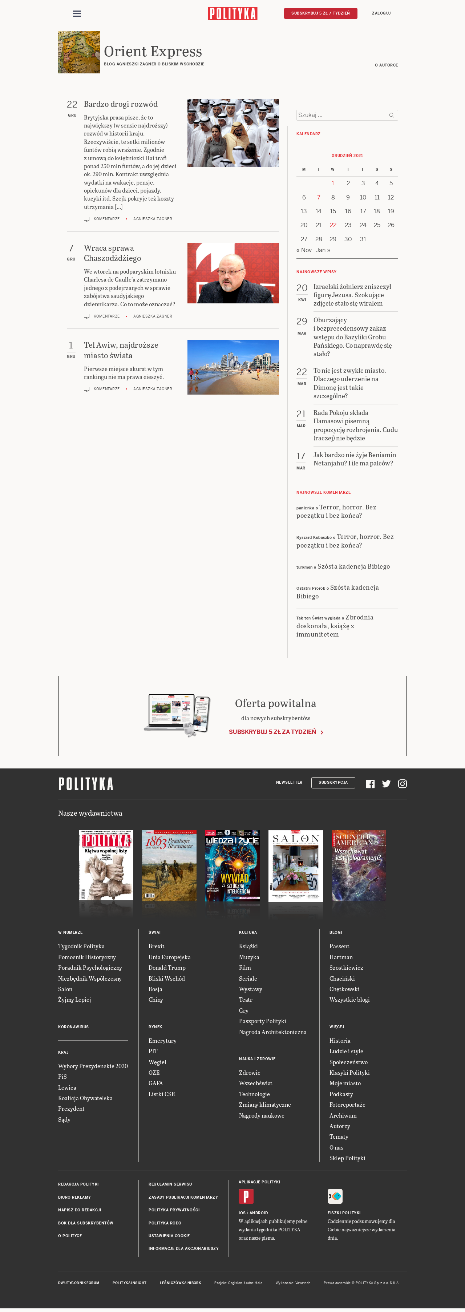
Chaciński (342, 979)
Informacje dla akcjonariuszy (184, 1250)
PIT (153, 1052)
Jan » (323, 251)
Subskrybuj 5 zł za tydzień (272, 733)
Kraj (63, 1053)
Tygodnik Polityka (81, 947)
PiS (62, 1077)
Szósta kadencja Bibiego (354, 567)
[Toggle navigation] (77, 14)
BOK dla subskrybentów (86, 1224)
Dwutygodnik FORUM (79, 1284)
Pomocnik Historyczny (87, 958)
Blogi (335, 934)
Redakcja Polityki (78, 1185)
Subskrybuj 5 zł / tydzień (320, 13)
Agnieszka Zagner (152, 220)
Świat (155, 934)
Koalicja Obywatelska (85, 1099)
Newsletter (289, 783)
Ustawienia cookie (169, 1237)
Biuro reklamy (74, 1198)
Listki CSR (162, 1095)
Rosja (155, 990)
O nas (336, 1148)
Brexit (157, 947)
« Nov (304, 251)
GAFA (156, 1084)
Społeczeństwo (348, 1063)
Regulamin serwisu (170, 1185)
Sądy (64, 1120)
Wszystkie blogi (349, 1001)
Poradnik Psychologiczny (90, 968)
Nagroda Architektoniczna (273, 1033)
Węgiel (157, 1063)
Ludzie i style (346, 1052)
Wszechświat (255, 1084)
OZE (154, 1073)
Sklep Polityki (347, 1159)
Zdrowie (249, 1073)
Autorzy (339, 1127)
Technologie (254, 1095)
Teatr (245, 1001)
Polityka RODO (165, 1224)
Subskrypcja (333, 783)
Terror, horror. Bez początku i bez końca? (336, 512)
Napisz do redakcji (79, 1211)
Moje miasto (345, 1084)
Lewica (67, 1088)
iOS (242, 1214)
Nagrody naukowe (261, 1116)
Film (245, 968)
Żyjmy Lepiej (74, 1001)
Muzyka (249, 958)
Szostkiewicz (346, 968)
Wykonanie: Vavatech (293, 1284)
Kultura (248, 934)
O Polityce (70, 1237)
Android (259, 1214)
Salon (65, 990)
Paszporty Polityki (262, 1022)
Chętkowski (344, 990)
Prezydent (71, 1110)
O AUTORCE (387, 66)
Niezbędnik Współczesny (90, 979)
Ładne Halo (253, 1284)
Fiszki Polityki (344, 1214)
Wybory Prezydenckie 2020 (93, 1067)
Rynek (155, 1028)
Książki (248, 947)
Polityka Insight (129, 1284)
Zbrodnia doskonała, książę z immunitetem (334, 626)
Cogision (235, 1284)
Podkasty (341, 1095)
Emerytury (163, 1041)
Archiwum (343, 1116)
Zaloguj (381, 13)
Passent (339, 947)
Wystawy (250, 990)
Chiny (156, 1001)
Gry (243, 1011)
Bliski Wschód (167, 979)
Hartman (341, 958)
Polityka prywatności (174, 1211)
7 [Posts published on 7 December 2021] (318, 198)
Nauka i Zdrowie (257, 1060)
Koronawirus (73, 1028)
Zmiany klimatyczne (265, 1105)
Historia (340, 1041)
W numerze (70, 934)
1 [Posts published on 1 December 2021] (333, 184)
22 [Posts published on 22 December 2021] (333, 226)
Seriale (248, 979)
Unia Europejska (170, 958)
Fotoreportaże (347, 1105)
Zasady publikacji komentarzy (183, 1198)
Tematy (338, 1138)
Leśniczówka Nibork (180, 1284)
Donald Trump (167, 968)
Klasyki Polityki (349, 1073)
